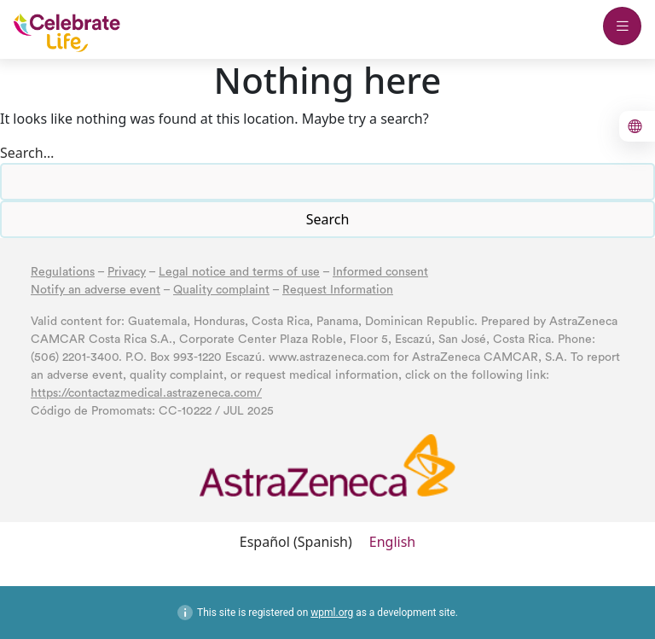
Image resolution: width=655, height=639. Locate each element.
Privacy (126, 272)
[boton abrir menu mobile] (622, 26)
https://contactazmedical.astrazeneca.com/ (146, 393)
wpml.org (331, 613)
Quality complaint (221, 290)
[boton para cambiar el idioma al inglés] (637, 126)
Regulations (63, 272)
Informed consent (380, 272)
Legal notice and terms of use (239, 272)
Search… (27, 152)
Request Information (337, 290)
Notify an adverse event (95, 290)
